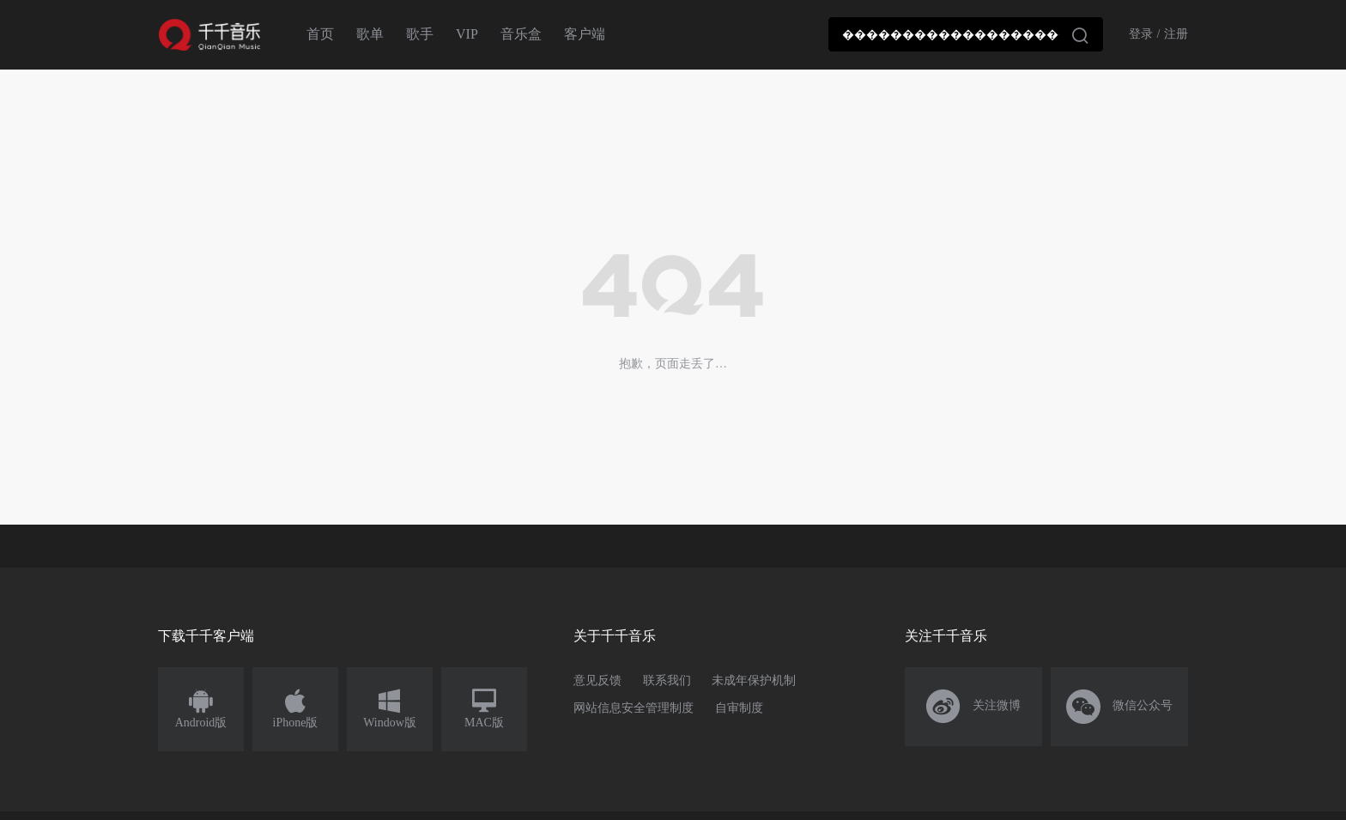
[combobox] (965, 34)
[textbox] (965, 34)
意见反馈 (597, 680)
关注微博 (974, 706)
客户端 (584, 34)
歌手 (420, 34)
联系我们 (667, 680)
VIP (467, 34)
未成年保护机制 (754, 680)
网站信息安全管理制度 (633, 708)
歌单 (370, 34)
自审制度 (739, 708)
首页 (320, 34)
